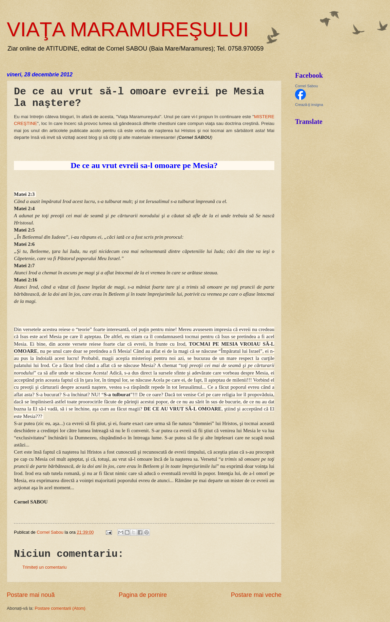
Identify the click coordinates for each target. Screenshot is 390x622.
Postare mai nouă (31, 594)
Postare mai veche (256, 594)
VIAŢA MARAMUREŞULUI (128, 29)
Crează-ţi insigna (309, 105)
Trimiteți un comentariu (44, 567)
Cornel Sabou (306, 86)
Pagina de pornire (143, 594)
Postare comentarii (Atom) (60, 608)
